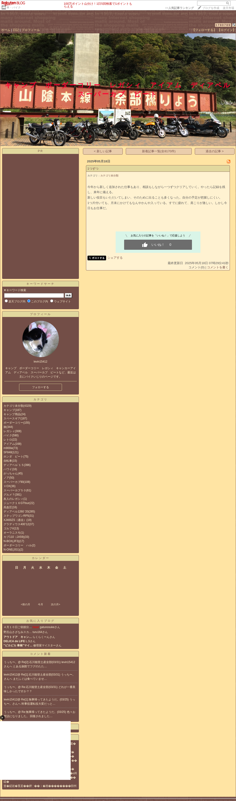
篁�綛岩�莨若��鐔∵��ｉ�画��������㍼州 (40, 786)
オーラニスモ (12, 532)
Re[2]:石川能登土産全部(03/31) (41, 662)
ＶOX (7, 486)
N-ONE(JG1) (12, 549)
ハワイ (8, 469)
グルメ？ (9, 494)
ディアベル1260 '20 (16, 511)
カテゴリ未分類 (13, 405)
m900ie (8, 448)
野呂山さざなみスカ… (18, 632)
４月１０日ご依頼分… (18, 627)
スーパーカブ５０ (15, 490)
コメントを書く (217, 267)
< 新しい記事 (103, 151)
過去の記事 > (215, 151)
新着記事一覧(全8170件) (159, 151)
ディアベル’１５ (14, 465)
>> (179, 8)
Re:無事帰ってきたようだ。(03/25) (44, 712)
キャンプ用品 (12, 414)
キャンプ (9, 410)
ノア (6, 477)
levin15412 (10, 674)
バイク (8, 435)
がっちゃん (11, 473)
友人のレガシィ (13, 498)
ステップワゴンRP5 (16, 515)
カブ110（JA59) (14, 537)
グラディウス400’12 (16, 524)
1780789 (223, 25)
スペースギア (12, 418)
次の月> (55, 604)
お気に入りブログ (40, 620)
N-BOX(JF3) (11, 541)
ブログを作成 (210, 8)
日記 (16, 30)
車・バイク (14, 7)
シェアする (115, 257)
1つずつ (92, 168)
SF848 (8, 452)
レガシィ (9, 431)
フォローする (40, 387)
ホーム (5, 30)
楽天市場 (228, 8)
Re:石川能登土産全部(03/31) (40, 687)
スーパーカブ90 (14, 482)
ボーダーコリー (13, 422)
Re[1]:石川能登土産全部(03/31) (41, 674)
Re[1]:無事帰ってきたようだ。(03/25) (45, 699)
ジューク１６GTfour (16, 503)
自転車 (8, 460)
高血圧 (8, 507)
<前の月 (25, 604)
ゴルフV (9, 528)
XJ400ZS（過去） (15, 520)
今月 (40, 604)
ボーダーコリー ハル (18, 545)
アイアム (9, 443)
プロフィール (30, 30)
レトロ (8, 439)
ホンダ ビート (13, 456)
